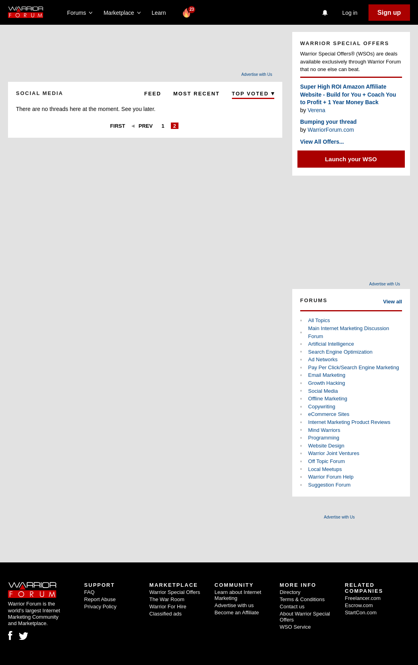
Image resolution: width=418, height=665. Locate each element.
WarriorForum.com (330, 130)
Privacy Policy (100, 607)
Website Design (326, 446)
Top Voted (253, 94)
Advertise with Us (257, 74)
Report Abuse (100, 599)
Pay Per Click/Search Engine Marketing (353, 367)
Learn (161, 13)
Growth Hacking (326, 383)
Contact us (292, 607)
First (117, 126)
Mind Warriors (324, 430)
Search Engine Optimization (340, 352)
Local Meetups (325, 469)
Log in (349, 13)
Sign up (389, 12)
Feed (152, 94)
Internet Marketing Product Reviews (349, 422)
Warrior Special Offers (174, 592)
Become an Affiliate (236, 613)
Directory (290, 592)
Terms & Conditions (302, 599)
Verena (316, 110)
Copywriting (321, 407)
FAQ (89, 592)
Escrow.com (359, 605)
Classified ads (165, 614)
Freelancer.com (363, 598)
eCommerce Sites (328, 414)
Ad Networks (323, 359)
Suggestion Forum (329, 485)
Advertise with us (234, 605)
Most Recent (196, 94)
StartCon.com (360, 613)
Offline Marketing (327, 399)
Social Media (323, 391)
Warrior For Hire (167, 607)
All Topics (319, 320)
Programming (323, 438)
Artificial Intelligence (331, 344)
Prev (146, 126)
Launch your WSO (351, 159)
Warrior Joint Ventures (333, 453)
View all (392, 302)
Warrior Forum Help (331, 477)
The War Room (166, 599)
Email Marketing (326, 375)
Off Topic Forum (326, 461)
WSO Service (295, 627)
